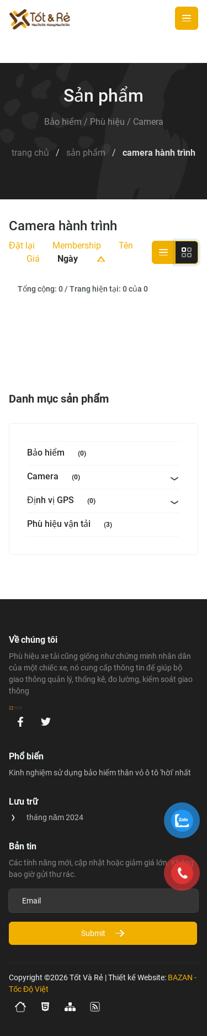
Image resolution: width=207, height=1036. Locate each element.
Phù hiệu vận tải (71, 525)
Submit (103, 933)
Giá (33, 258)
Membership (76, 245)
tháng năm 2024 (54, 817)
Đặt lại (22, 245)
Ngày (67, 258)
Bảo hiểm (59, 454)
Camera (55, 477)
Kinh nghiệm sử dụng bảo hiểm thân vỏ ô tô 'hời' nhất (100, 772)
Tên (126, 245)
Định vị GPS (63, 501)
